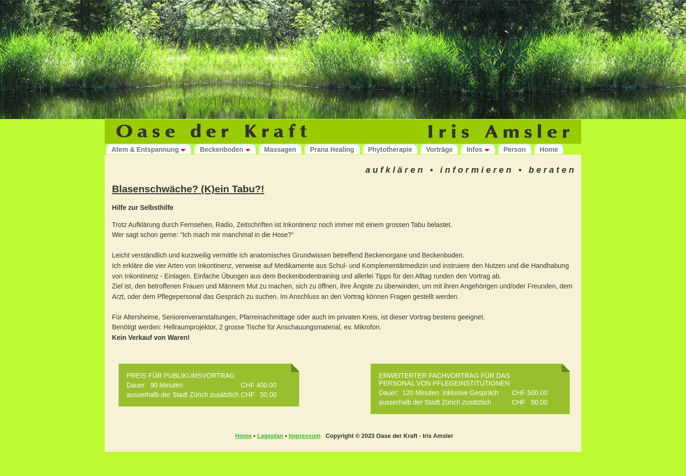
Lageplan (270, 436)
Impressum (305, 436)
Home (243, 436)
